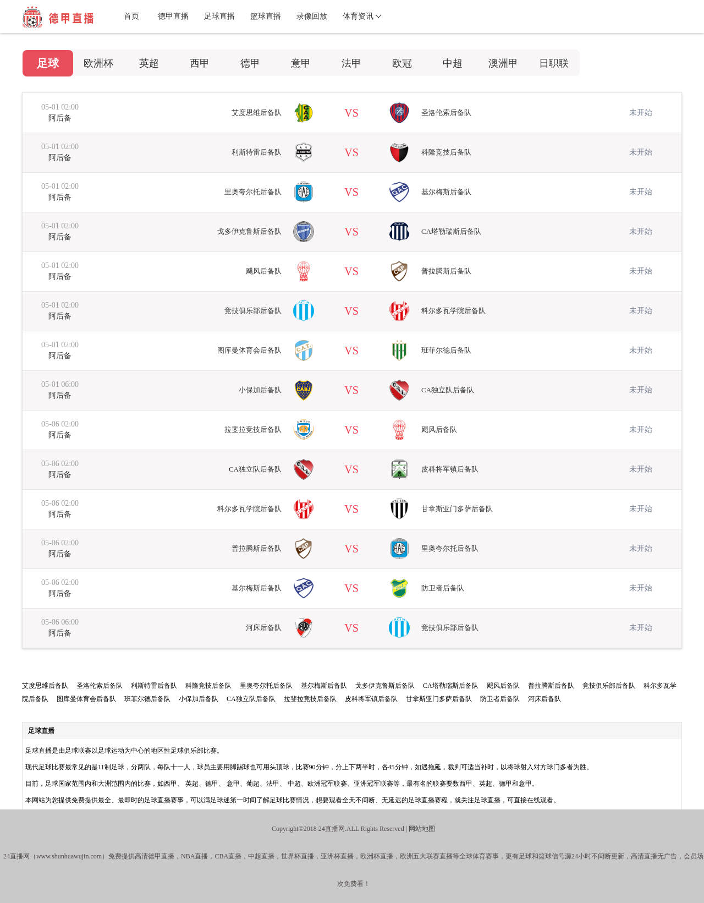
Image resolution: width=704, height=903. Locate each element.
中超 (453, 63)
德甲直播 (173, 16)
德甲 (250, 63)
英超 (149, 63)
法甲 (351, 63)
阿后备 (60, 118)
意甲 (301, 63)
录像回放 (311, 16)
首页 (131, 16)
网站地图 (422, 829)
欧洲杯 (98, 63)
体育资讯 (358, 16)
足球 (48, 63)
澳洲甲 (503, 63)
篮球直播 (265, 16)
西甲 (200, 63)
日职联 (554, 63)
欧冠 (402, 63)
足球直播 (219, 16)
